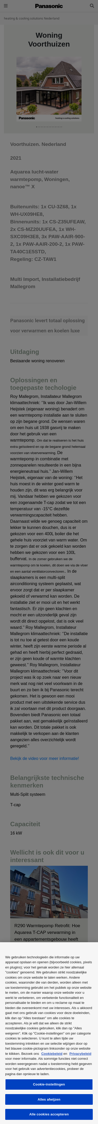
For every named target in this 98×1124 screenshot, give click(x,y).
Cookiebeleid (51, 1054)
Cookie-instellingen (49, 1084)
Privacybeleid (80, 1054)
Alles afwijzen (49, 1099)
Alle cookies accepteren (49, 1114)
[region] (49, 1033)
